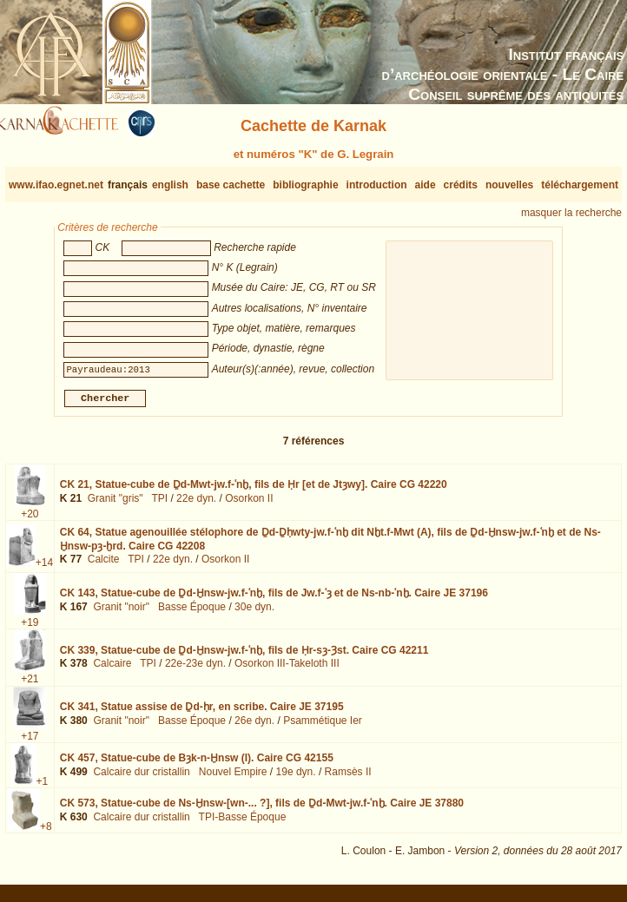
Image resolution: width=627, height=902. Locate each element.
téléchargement (579, 185)
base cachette (230, 185)
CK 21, (253, 491)
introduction (376, 185)
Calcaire (112, 670)
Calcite (104, 566)
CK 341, (202, 714)
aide (425, 185)
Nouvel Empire (233, 778)
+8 (46, 833)
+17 (29, 743)
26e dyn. (254, 727)
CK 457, (196, 765)
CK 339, (244, 657)
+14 (44, 569)
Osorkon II (249, 505)
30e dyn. (254, 614)
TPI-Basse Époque (243, 824)
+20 (29, 521)
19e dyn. (296, 778)
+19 (29, 629)
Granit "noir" (121, 614)
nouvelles (509, 185)
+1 (42, 788)
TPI (159, 505)
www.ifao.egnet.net (56, 185)
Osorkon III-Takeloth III (287, 670)
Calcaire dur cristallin (141, 778)
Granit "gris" (115, 505)
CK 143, (274, 600)
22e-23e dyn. (195, 670)
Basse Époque (192, 614)
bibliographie (305, 185)
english (170, 185)
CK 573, (262, 810)
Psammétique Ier (322, 727)
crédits (461, 185)
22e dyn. (196, 505)
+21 (29, 686)
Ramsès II (348, 778)
